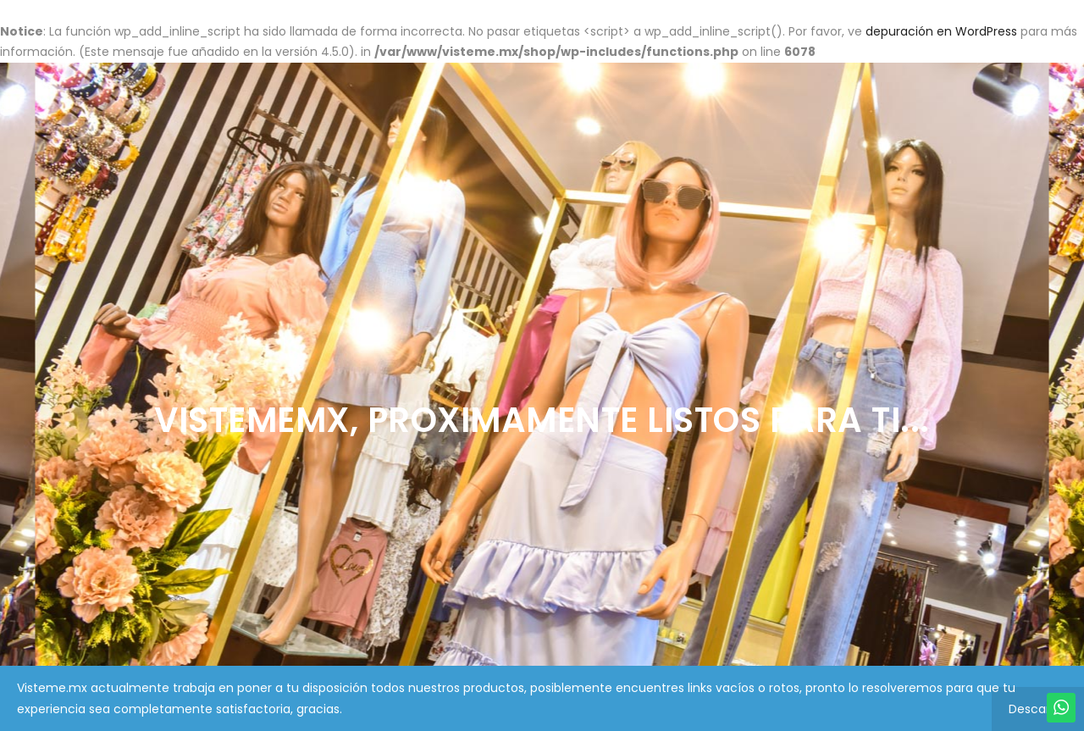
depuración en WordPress (941, 31)
